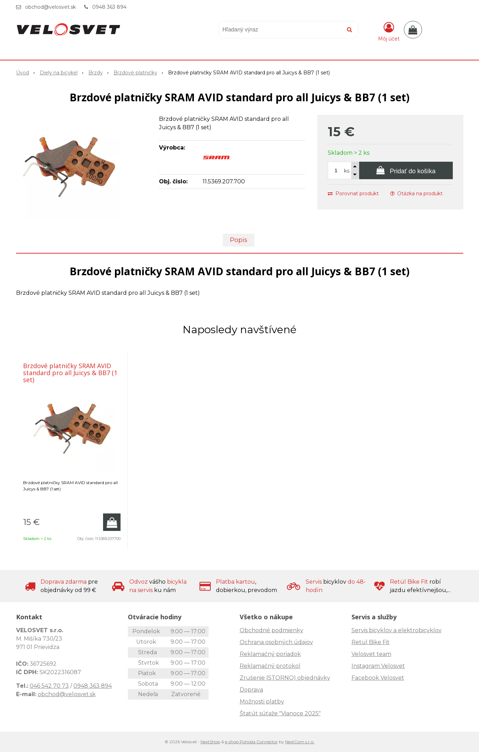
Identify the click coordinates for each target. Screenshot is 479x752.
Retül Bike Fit (370, 642)
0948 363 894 (109, 7)
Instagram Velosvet (378, 666)
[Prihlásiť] (389, 31)
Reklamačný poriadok (270, 654)
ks (346, 171)
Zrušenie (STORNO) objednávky (285, 677)
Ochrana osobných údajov (276, 642)
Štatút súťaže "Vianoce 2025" (280, 713)
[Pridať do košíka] (406, 170)
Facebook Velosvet (377, 677)
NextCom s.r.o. (299, 741)
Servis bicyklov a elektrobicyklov (396, 630)
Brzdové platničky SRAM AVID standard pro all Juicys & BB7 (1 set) (70, 373)
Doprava (251, 689)
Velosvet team (371, 654)
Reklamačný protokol (270, 666)
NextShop (210, 741)
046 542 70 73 (49, 685)
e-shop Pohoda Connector (251, 741)
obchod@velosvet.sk (50, 7)
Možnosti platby (262, 701)
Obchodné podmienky (271, 630)
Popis (238, 240)
